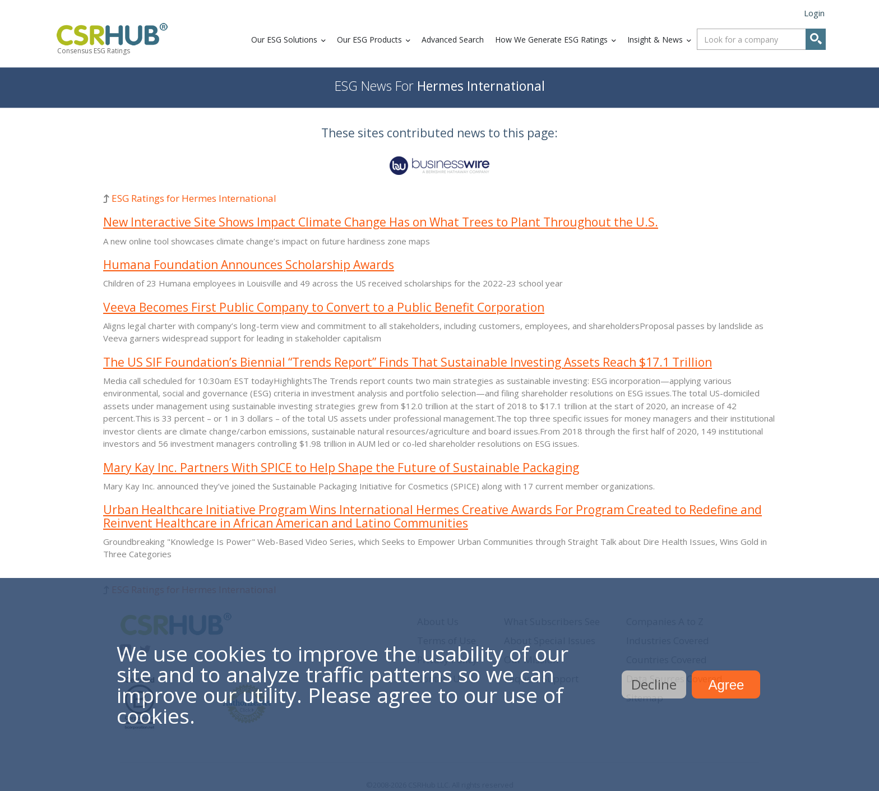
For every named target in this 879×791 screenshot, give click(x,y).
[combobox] (761, 39)
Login (814, 12)
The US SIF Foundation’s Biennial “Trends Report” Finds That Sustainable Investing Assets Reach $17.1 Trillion (407, 362)
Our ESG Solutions (284, 39)
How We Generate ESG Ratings (551, 39)
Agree (726, 684)
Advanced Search (453, 39)
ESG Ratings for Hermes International (194, 198)
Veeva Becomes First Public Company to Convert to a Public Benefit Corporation (323, 307)
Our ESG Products (369, 39)
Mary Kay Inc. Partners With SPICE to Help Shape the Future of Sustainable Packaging (341, 467)
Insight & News (655, 39)
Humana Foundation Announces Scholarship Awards (248, 264)
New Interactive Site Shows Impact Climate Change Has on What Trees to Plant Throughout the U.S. (380, 222)
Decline (654, 684)
